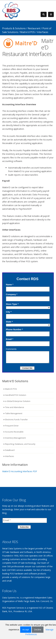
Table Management (13, 413)
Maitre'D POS (11, 389)
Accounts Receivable (14, 432)
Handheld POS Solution (15, 395)
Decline (37, 629)
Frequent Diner (12, 425)
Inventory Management (15, 438)
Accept (25, 629)
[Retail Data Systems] (11, 10)
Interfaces (9, 456)
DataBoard (9, 450)
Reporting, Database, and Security (20, 444)
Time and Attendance (14, 407)
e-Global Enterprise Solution (17, 401)
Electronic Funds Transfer (16, 419)
